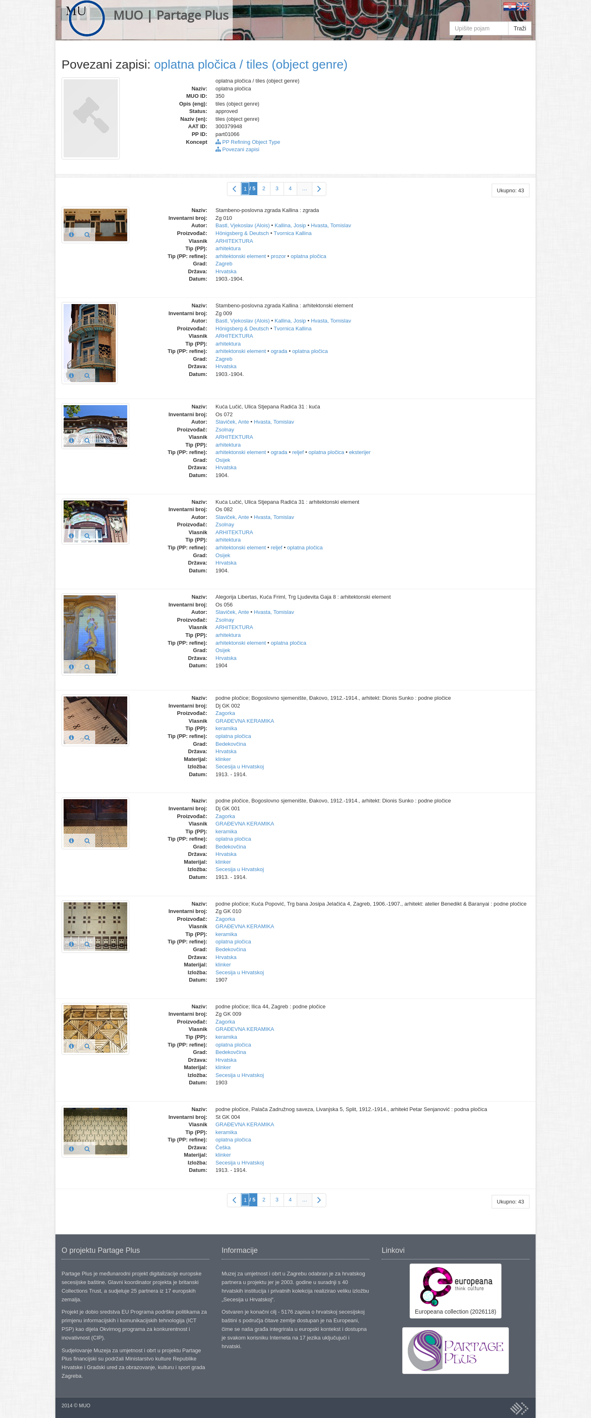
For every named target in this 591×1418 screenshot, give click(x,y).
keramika (226, 728)
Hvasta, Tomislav (331, 225)
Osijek (222, 460)
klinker (223, 759)
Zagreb (223, 264)
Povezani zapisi (237, 149)
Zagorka (225, 713)
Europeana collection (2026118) (455, 1290)
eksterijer (360, 452)
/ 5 (252, 188)
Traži (519, 28)
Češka (223, 1147)
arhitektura (228, 248)
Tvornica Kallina (293, 233)
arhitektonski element (240, 256)
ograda (279, 351)
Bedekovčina (230, 744)
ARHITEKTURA (234, 241)
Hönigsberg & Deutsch (242, 233)
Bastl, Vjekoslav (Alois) (242, 225)
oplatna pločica (308, 256)
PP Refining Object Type (247, 142)
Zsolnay (224, 430)
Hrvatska (225, 271)
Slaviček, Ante (232, 422)
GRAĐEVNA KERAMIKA (244, 721)
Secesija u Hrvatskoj (239, 766)
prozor (278, 256)
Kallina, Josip (290, 225)
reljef (298, 452)
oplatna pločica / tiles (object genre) (251, 64)
